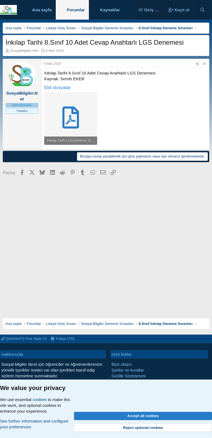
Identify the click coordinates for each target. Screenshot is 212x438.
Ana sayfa (42, 9)
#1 (204, 64)
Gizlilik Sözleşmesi (129, 375)
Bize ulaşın (122, 364)
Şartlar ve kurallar (128, 370)
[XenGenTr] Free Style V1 (24, 338)
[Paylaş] (197, 64)
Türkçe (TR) (63, 338)
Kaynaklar (110, 9)
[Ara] (202, 10)
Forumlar (76, 9)
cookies (40, 399)
